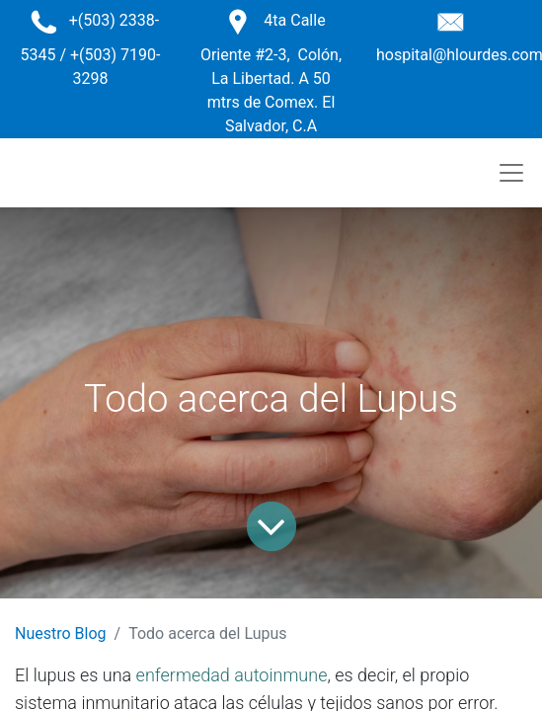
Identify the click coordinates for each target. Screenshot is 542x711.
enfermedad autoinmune (232, 675)
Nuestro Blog (61, 633)
